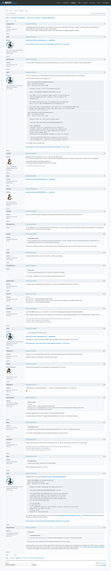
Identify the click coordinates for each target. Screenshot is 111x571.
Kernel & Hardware (18, 18)
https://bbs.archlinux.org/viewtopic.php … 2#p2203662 (40, 179)
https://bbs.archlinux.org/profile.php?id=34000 (53, 476)
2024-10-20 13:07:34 (31, 72)
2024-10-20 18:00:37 (31, 224)
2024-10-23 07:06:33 (31, 473)
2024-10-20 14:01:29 (31, 189)
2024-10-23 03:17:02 (31, 439)
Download (105, 2)
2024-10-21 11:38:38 (31, 328)
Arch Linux (9, 2)
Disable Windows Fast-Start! (54, 44)
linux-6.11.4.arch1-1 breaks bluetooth (41, 18)
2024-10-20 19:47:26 (31, 234)
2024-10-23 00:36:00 (31, 422)
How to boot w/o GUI (41, 44)
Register (21, 10)
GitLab (85, 2)
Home (58, 2)
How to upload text (30, 44)
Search (16, 10)
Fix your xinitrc (66, 44)
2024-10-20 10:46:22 (31, 24)
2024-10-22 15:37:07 (31, 351)
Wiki (79, 2)
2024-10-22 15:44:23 (31, 364)
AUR (98, 2)
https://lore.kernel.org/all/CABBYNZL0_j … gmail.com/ (40, 192)
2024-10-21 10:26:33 (31, 308)
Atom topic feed (102, 563)
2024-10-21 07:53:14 (31, 281)
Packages (66, 2)
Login (26, 10)
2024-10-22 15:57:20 (31, 384)
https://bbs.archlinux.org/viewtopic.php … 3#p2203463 (40, 336)
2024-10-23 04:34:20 (31, 456)
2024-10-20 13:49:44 (31, 153)
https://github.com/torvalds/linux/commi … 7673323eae (74, 515)
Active (96, 13)
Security (92, 2)
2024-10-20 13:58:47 (31, 176)
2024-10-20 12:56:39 (31, 59)
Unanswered (102, 13)
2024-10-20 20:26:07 (31, 252)
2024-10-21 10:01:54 (31, 294)
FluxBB (104, 565)
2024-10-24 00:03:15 (31, 527)
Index (6, 10)
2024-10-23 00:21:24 (31, 397)
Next (15, 21)
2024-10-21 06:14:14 (31, 265)
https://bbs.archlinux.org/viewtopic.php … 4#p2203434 (40, 40)
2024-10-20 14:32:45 (31, 211)
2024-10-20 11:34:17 (31, 37)
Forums (73, 2)
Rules (11, 10)
